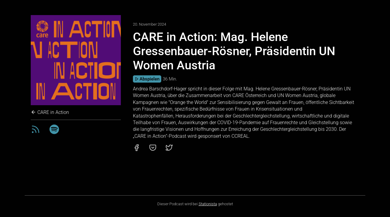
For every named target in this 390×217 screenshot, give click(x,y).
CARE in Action (50, 112)
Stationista (208, 204)
